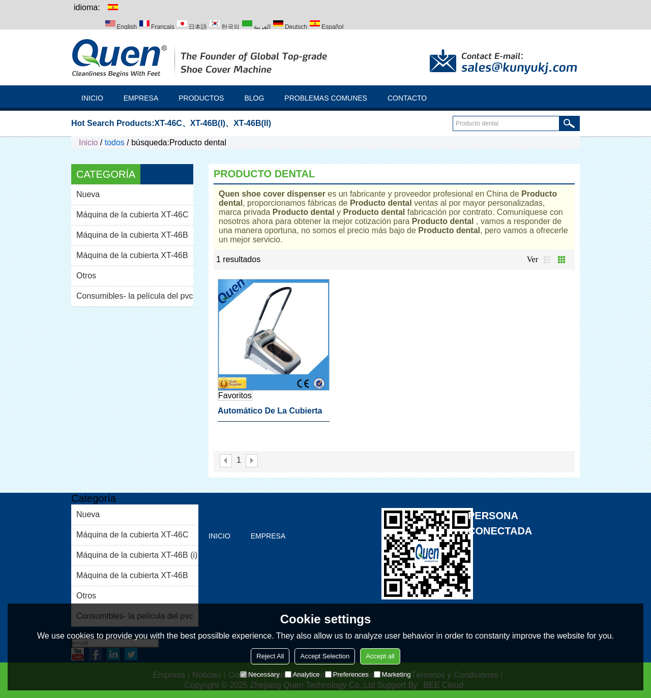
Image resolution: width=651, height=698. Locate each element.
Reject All (270, 656)
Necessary (259, 674)
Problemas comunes (325, 98)
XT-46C (168, 123)
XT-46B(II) (252, 123)
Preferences (347, 674)
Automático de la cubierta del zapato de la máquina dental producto (270, 414)
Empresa (141, 98)
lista (547, 260)
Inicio (92, 98)
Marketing (392, 674)
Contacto (407, 98)
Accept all (380, 656)
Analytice (302, 674)
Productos (201, 98)
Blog (254, 98)
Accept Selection (324, 656)
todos (115, 142)
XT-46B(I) (207, 123)
